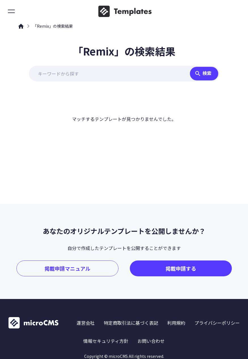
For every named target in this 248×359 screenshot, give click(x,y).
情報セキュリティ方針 (105, 340)
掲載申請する (181, 268)
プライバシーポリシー (217, 322)
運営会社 (86, 322)
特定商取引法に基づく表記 (131, 322)
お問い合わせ (151, 340)
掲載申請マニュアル (67, 268)
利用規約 (176, 322)
